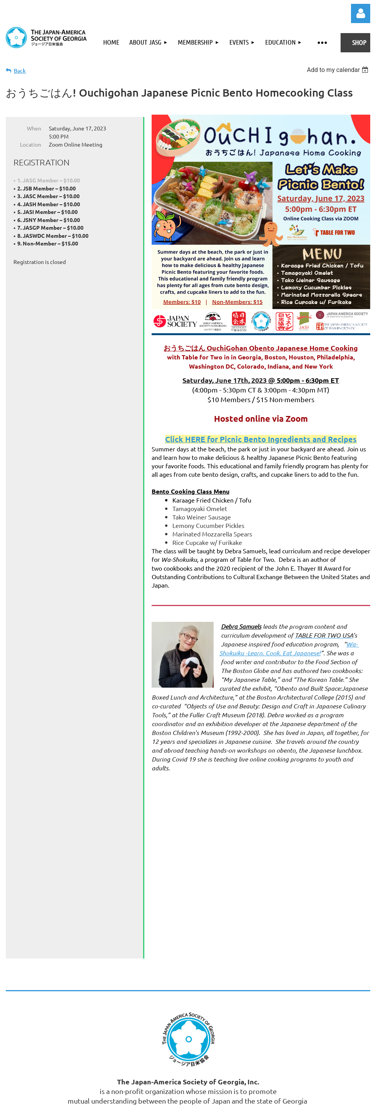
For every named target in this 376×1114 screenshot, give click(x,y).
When (34, 128)
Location (30, 144)
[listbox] (338, 70)
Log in (360, 13)
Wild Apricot (278, 1090)
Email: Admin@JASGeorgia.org (223, 972)
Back (20, 70)
